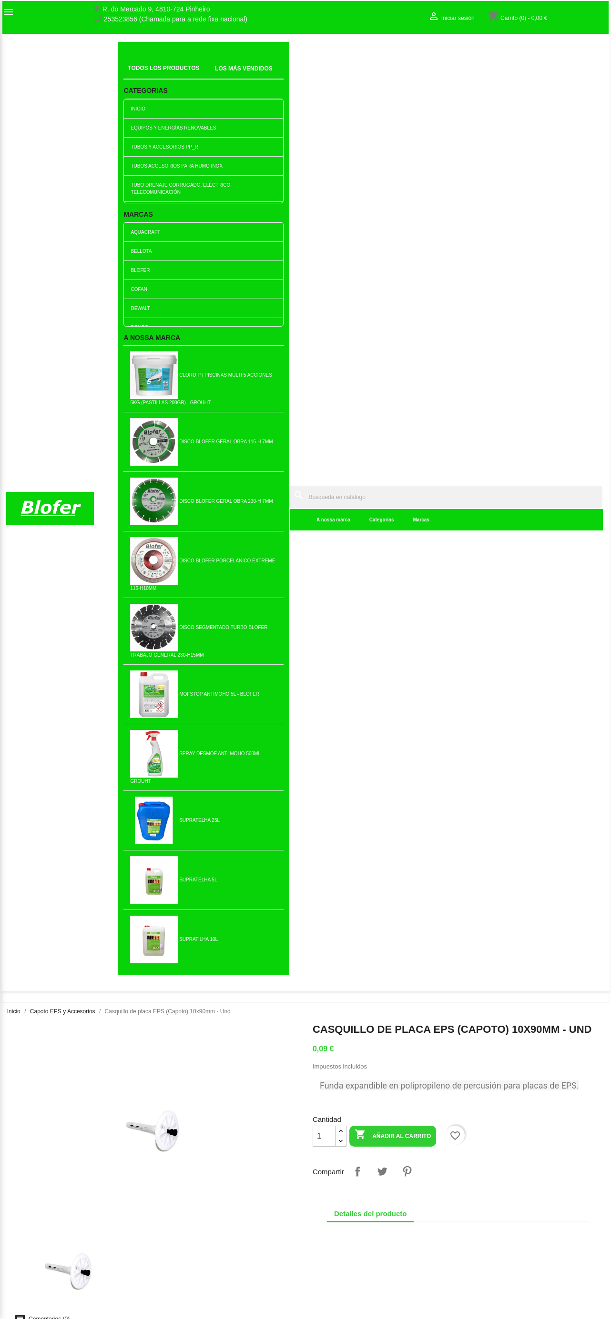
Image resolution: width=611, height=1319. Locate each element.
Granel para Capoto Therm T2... (454, 952)
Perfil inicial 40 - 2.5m (355, 953)
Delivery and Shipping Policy (202, 1295)
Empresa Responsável (193, 1245)
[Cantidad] (324, 248)
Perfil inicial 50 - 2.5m (256, 642)
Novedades (176, 1193)
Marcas (280, 76)
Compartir (357, 283)
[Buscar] (375, 53)
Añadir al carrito (393, 248)
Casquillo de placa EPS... (256, 797)
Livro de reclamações (191, 1235)
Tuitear (382, 283)
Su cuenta (487, 1186)
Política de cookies (187, 1285)
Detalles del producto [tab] (370, 326)
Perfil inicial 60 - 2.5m (355, 797)
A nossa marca (192, 76)
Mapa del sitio (26, 1232)
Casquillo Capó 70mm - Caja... (57, 642)
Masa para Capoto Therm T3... (156, 798)
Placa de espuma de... (157, 642)
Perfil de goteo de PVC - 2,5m (355, 642)
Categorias (240, 76)
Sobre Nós (22, 1202)
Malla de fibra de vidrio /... (157, 953)
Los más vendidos (187, 1203)
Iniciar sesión (485, 1212)
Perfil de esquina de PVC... (553, 642)
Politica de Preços (186, 1255)
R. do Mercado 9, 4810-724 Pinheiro (156, 9)
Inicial (132, 64)
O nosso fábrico (29, 1212)
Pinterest (407, 283)
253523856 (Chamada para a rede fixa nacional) (175, 19)
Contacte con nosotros (39, 1222)
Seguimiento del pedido (500, 1202)
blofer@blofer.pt (336, 1252)
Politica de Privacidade (193, 1265)
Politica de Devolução (192, 1275)
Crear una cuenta (491, 1222)
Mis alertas (482, 1232)
